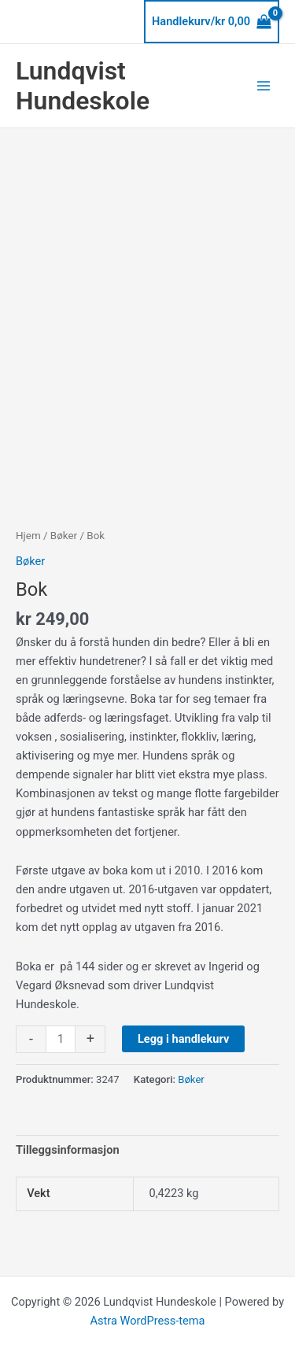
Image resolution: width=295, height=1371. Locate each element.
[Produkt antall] (61, 1039)
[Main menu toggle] (263, 86)
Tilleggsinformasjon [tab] (68, 1150)
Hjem (28, 535)
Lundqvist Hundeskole (82, 86)
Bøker (63, 535)
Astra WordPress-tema (147, 1321)
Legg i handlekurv (183, 1039)
